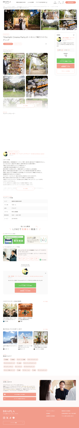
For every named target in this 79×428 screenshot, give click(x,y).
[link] (10, 321)
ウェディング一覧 (54, 6)
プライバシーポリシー (50, 410)
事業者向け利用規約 (66, 410)
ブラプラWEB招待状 (41, 2)
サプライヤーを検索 (11, 6)
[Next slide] (16, 310)
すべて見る (45, 301)
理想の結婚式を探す (21, 2)
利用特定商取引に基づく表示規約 (69, 413)
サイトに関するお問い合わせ (68, 416)
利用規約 (48, 413)
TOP (4, 6)
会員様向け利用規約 (50, 416)
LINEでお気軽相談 (43, 259)
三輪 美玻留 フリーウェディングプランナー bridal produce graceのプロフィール (33, 6)
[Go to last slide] (4, 310)
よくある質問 (31, 2)
